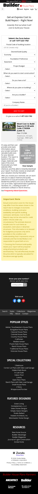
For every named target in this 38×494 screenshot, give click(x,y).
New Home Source (19, 432)
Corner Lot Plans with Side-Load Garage (19, 368)
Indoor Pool (19, 375)
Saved (20, 9)
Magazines (31, 311)
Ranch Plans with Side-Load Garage (19, 382)
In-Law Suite (19, 373)
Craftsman (19, 339)
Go (25, 285)
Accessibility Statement (19, 465)
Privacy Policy (11, 463)
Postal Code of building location (18, 44)
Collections (21, 311)
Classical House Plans (19, 332)
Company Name (18, 102)
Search (4, 311)
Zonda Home (19, 442)
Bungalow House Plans (19, 330)
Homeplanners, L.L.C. (19, 406)
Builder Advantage (19, 435)
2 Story (19, 387)
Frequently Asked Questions (15, 190)
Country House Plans (19, 337)
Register (26, 9)
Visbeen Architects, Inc (19, 416)
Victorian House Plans (19, 351)
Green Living (19, 404)
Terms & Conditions (23, 463)
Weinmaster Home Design (19, 418)
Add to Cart (19, 111)
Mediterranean (19, 341)
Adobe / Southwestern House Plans (19, 327)
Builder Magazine (19, 437)
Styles (12, 311)
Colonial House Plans (19, 334)
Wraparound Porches (19, 389)
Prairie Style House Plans (19, 344)
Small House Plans (19, 384)
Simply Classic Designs (19, 411)
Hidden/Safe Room (19, 370)
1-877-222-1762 (22, 40)
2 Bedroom (19, 365)
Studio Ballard (19, 413)
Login (32, 9)
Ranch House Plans (19, 346)
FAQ (11, 314)
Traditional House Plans (19, 349)
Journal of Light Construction (19, 439)
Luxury (19, 377)
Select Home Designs (19, 408)
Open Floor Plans (19, 380)
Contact (25, 314)
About (17, 314)
